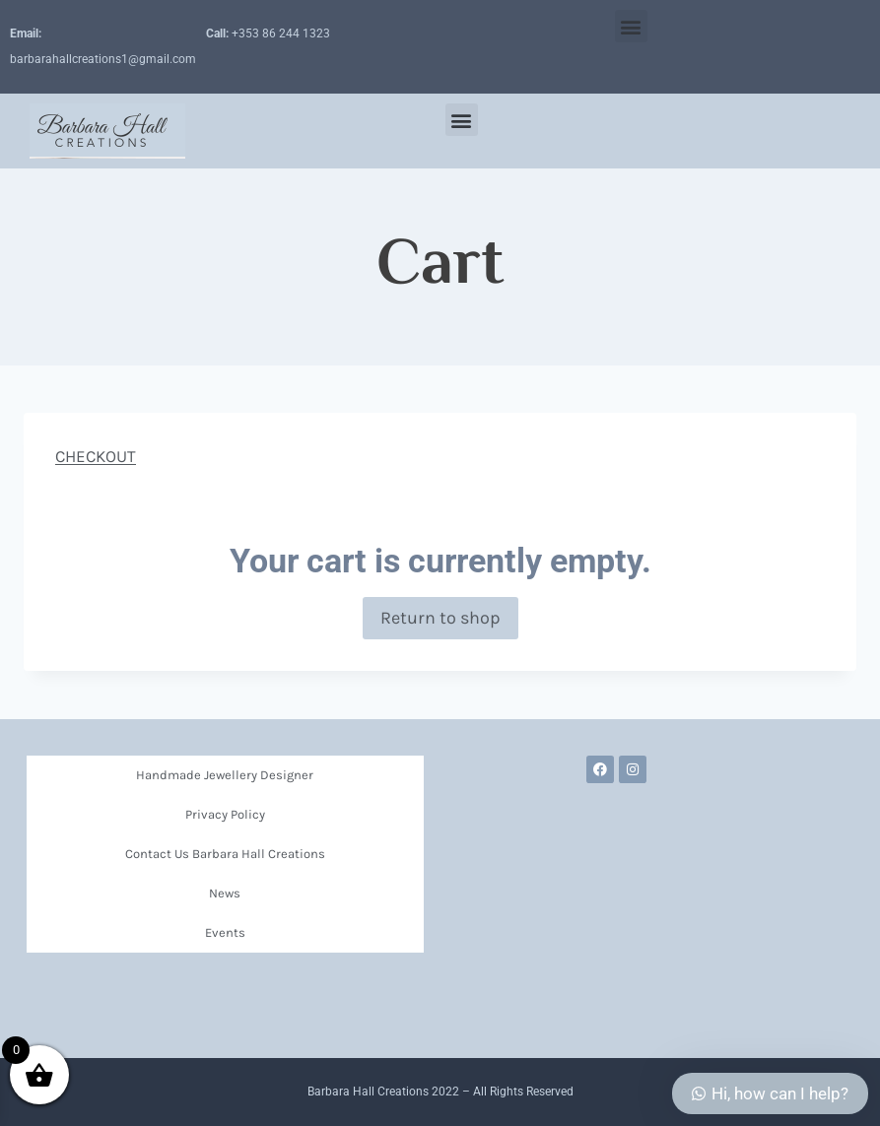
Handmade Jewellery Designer (224, 774)
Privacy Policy (225, 814)
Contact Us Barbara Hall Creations (225, 853)
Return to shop (440, 618)
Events (225, 932)
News (224, 893)
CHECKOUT (95, 456)
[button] (631, 26)
